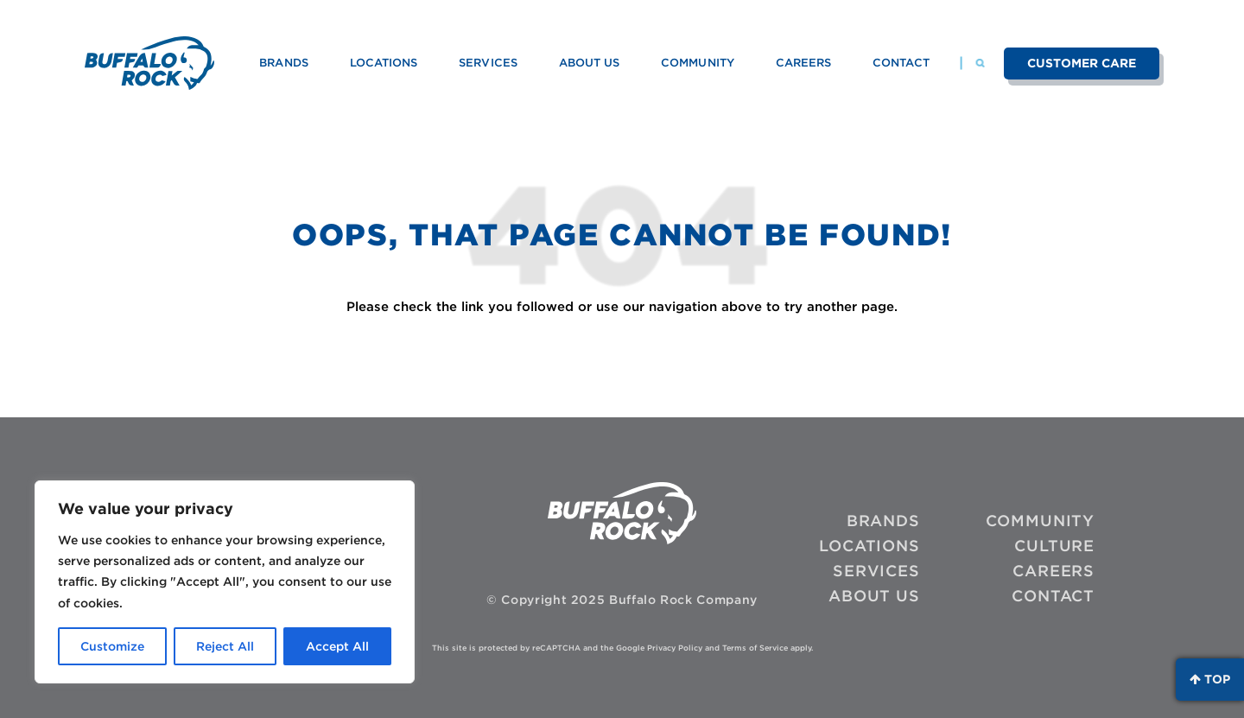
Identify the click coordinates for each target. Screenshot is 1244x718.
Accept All (337, 646)
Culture (1054, 546)
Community (697, 62)
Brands (283, 62)
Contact (901, 62)
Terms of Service (755, 647)
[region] (225, 581)
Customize (112, 646)
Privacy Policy (674, 647)
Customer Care (1082, 63)
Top (1210, 679)
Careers (803, 62)
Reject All (225, 646)
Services (488, 62)
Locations (384, 62)
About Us (589, 62)
